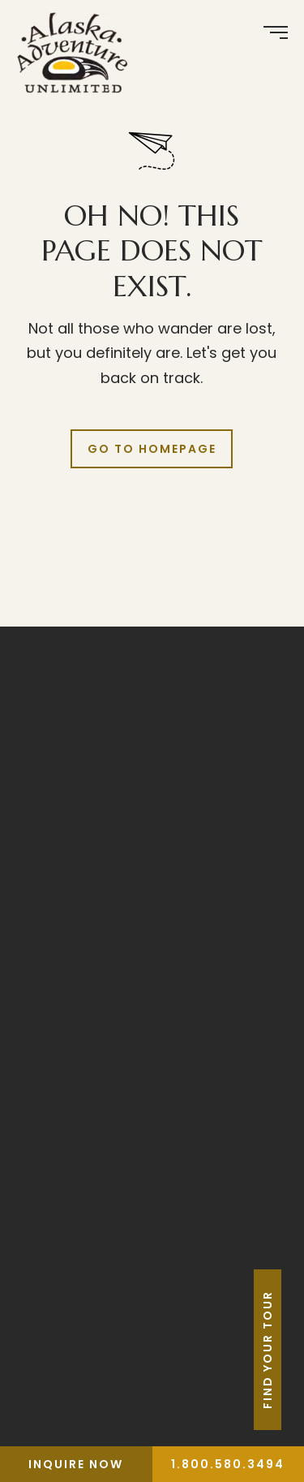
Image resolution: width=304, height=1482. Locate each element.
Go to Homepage (152, 449)
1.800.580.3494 (228, 1464)
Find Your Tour (290, 1349)
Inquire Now (75, 1464)
